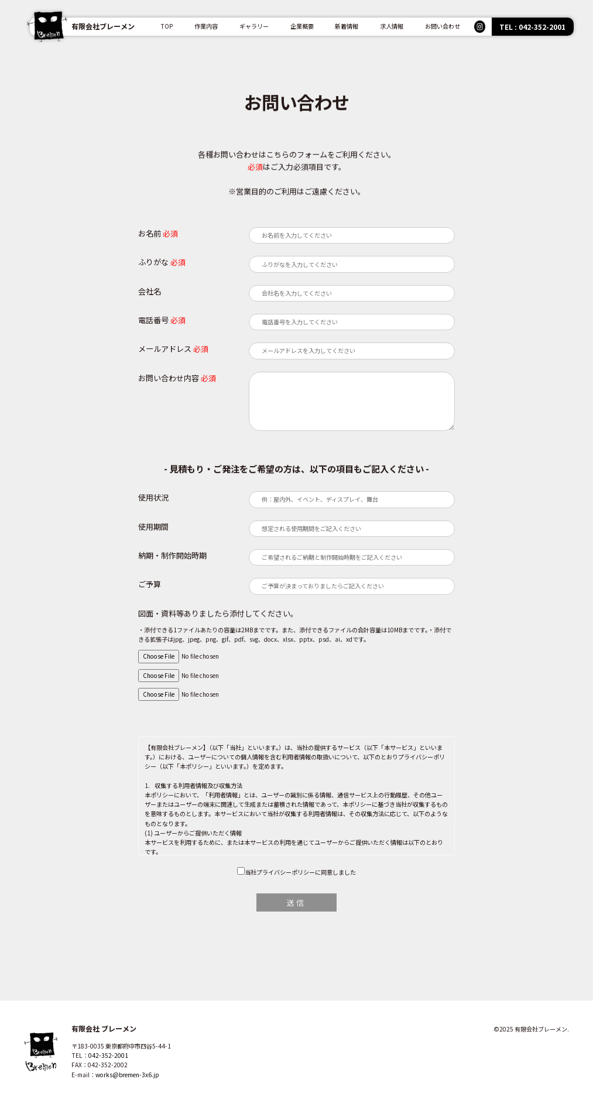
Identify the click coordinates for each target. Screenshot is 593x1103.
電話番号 (153, 320)
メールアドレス (164, 348)
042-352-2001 (108, 1067)
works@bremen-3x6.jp (127, 1085)
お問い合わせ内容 (168, 377)
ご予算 (149, 584)
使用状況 (153, 497)
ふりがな (153, 262)
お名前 (149, 233)
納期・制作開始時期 (172, 555)
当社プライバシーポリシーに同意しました (300, 872)
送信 (296, 902)
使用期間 (153, 526)
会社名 (149, 291)
